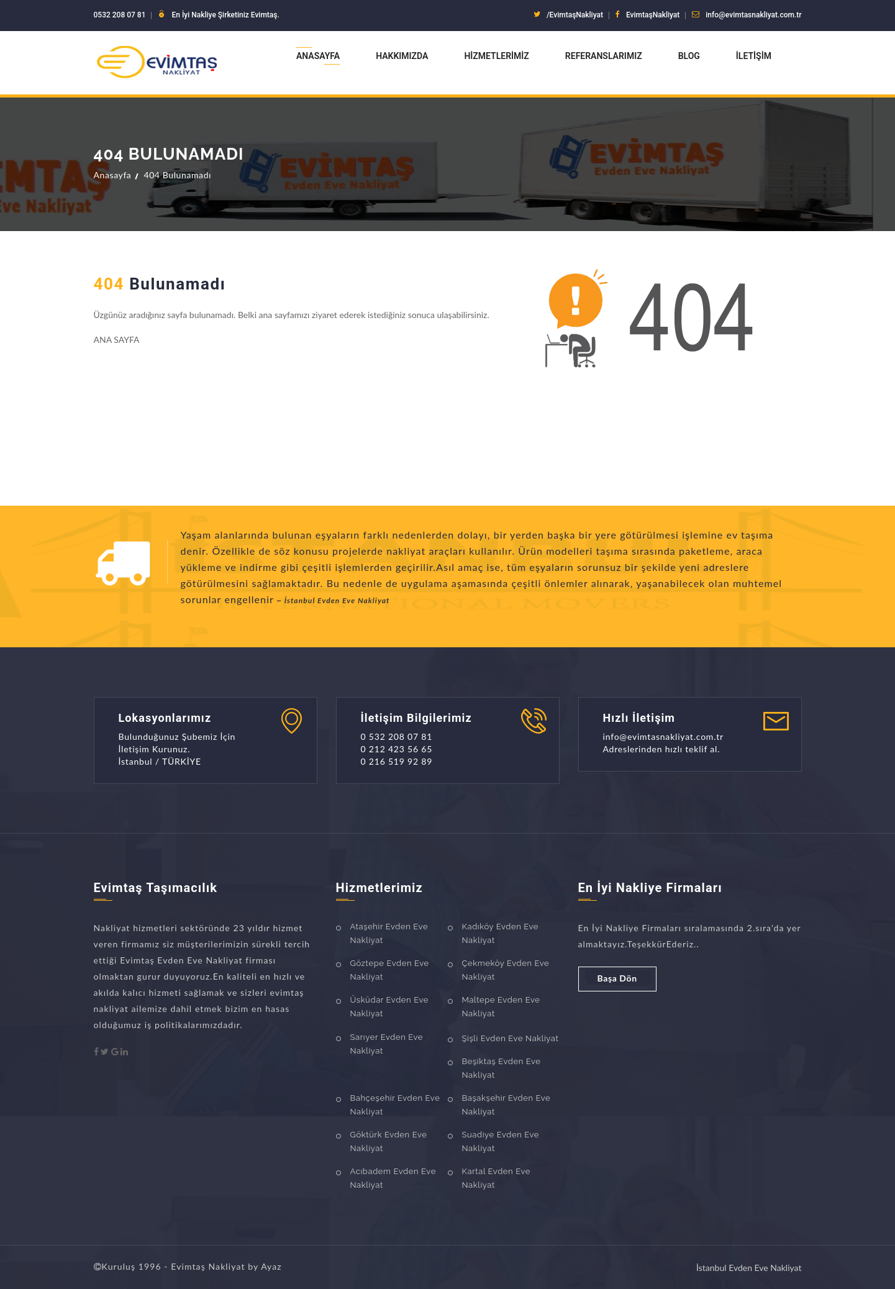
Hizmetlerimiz (496, 56)
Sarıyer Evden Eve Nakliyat (387, 1043)
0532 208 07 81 (120, 15)
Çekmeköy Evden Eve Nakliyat (506, 970)
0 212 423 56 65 (397, 749)
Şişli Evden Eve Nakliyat (510, 1038)
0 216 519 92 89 (397, 761)
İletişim (753, 56)
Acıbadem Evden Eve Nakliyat (393, 1178)
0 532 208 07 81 (397, 736)
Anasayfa (318, 56)
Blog (689, 56)
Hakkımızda (402, 56)
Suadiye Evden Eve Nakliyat (501, 1141)
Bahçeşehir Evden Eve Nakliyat (395, 1104)
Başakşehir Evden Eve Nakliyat (506, 1104)
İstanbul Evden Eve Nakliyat (748, 1267)
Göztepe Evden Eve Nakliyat (389, 970)
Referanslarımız (603, 56)
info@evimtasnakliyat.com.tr (753, 15)
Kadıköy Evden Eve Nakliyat (500, 933)
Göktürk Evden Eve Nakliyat (388, 1141)
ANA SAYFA (117, 339)
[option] (491, 570)
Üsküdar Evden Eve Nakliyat (389, 1006)
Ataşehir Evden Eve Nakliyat (389, 933)
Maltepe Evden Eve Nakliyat (501, 1006)
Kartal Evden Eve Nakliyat (496, 1178)
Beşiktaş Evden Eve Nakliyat (501, 1068)
